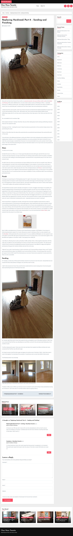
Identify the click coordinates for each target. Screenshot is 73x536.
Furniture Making (61, 78)
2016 (58, 133)
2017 (58, 130)
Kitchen (28, 408)
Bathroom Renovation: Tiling (63, 39)
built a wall (43, 101)
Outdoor (5, 409)
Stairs (58, 96)
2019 (58, 124)
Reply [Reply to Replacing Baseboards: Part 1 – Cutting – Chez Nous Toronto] (49, 434)
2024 (58, 109)
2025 (58, 106)
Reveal (22, 409)
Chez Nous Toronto (8, 5)
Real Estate (59, 87)
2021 (58, 118)
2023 (58, 112)
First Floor (5, 17)
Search (59, 17)
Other (58, 81)
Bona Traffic (44, 210)
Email (3, 485)
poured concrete (28, 101)
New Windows (6, 411)
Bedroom (6, 408)
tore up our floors (37, 101)
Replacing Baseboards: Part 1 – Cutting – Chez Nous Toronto (20, 423)
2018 (58, 127)
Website (4, 491)
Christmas (59, 68)
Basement (59, 59)
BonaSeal (6, 233)
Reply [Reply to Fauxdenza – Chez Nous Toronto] (49, 452)
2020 (58, 121)
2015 (58, 136)
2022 (58, 115)
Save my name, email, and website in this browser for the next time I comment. (20, 496)
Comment (4, 462)
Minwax (40, 167)
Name (3, 479)
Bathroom (59, 62)
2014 (58, 139)
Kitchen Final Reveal (26, 411)
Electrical (59, 72)
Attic (58, 56)
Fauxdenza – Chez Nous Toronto (13, 441)
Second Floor (11, 409)
